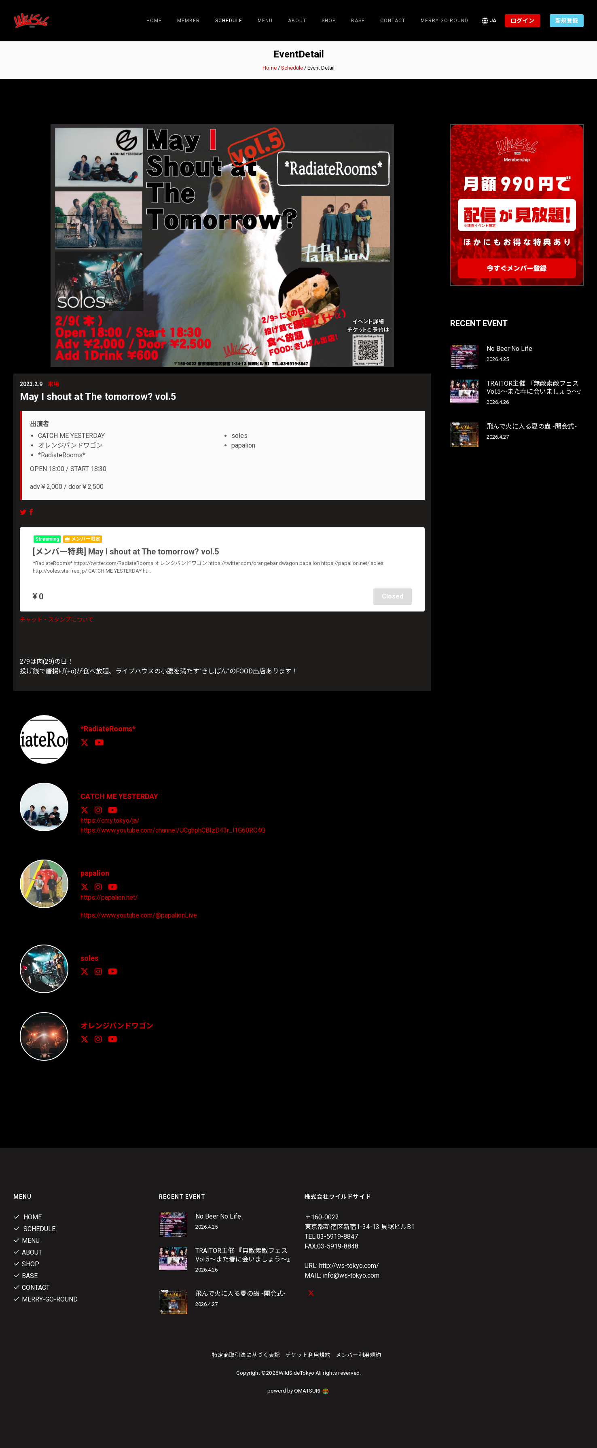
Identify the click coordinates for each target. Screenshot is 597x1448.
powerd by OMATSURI (298, 1389)
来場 (53, 384)
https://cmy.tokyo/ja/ (110, 820)
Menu (265, 20)
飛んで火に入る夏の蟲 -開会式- (532, 426)
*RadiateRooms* (108, 728)
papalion (94, 872)
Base (358, 20)
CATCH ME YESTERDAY (119, 796)
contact (392, 20)
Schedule (292, 68)
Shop (329, 20)
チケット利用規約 (307, 1354)
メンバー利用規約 (358, 1354)
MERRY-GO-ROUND (444, 20)
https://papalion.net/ (109, 896)
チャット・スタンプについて (56, 619)
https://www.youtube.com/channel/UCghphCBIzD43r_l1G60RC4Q (172, 829)
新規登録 (566, 20)
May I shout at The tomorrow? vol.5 (98, 396)
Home (154, 20)
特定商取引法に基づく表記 (246, 1354)
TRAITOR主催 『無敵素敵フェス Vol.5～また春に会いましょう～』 (536, 388)
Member (188, 20)
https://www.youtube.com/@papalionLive (138, 914)
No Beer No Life (509, 348)
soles (89, 957)
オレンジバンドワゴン (116, 1024)
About (297, 20)
